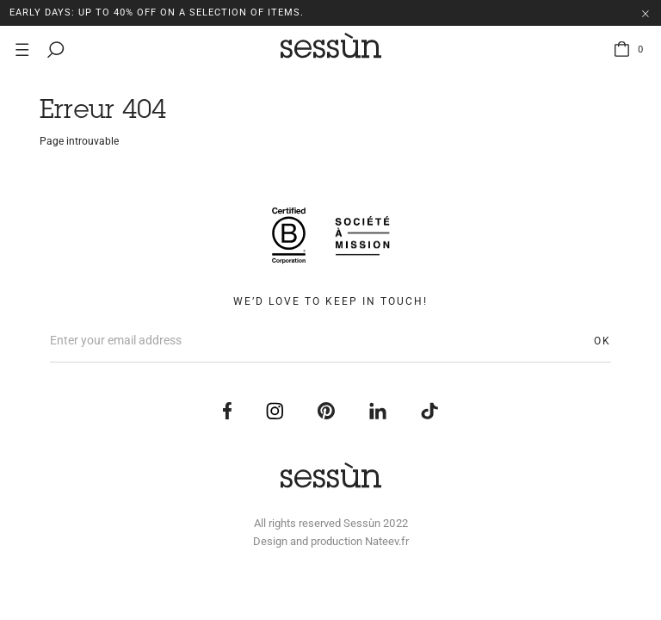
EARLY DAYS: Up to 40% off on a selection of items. (156, 12)
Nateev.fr (387, 541)
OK (602, 341)
